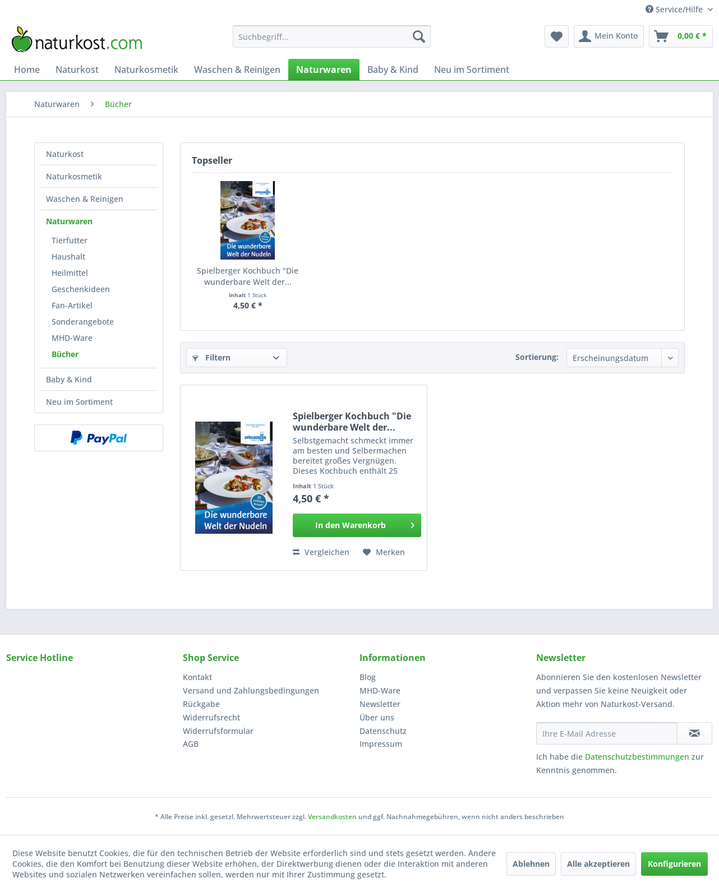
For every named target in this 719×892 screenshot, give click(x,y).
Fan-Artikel (72, 305)
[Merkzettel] (557, 36)
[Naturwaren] (324, 69)
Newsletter (380, 704)
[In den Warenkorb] (357, 525)
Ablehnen (531, 863)
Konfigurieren (674, 863)
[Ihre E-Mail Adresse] (606, 733)
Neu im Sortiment (79, 401)
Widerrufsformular (218, 730)
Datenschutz (383, 730)
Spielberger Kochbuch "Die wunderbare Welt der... (247, 276)
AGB (191, 743)
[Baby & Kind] (393, 69)
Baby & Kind (69, 379)
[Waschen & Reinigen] (237, 69)
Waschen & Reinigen (84, 198)
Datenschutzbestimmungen (637, 756)
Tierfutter (69, 240)
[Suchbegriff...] (332, 36)
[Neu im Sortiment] (471, 69)
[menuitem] (332, 36)
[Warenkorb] (681, 36)
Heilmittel (70, 272)
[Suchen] (419, 36)
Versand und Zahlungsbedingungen (251, 690)
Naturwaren (69, 221)
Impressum (381, 743)
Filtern (211, 357)
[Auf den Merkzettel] (384, 552)
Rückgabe (201, 704)
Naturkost (65, 154)
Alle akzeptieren (598, 863)
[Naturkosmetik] (146, 69)
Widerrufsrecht (211, 717)
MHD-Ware (72, 337)
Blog (368, 677)
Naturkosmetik (74, 176)
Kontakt (197, 677)
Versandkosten (332, 816)
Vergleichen (321, 552)
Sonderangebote (83, 321)
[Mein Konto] (609, 36)
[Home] (27, 69)
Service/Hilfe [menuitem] (675, 9)
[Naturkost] (77, 69)
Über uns (377, 717)
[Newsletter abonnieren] (694, 733)
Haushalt (68, 256)
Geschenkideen (81, 289)
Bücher (65, 354)
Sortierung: (537, 357)
